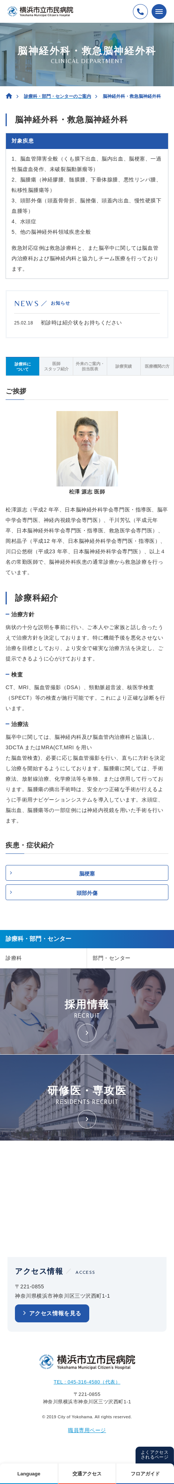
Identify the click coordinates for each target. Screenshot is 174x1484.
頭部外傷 (87, 893)
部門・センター (112, 958)
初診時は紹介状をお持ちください (81, 323)
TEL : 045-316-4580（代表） (87, 1382)
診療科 (14, 958)
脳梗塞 (87, 874)
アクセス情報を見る (55, 1313)
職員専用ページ (87, 1430)
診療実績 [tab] (123, 366)
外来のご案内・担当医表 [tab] (90, 366)
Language (29, 1474)
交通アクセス (87, 1474)
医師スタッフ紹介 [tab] (56, 366)
